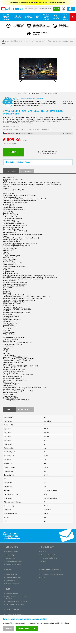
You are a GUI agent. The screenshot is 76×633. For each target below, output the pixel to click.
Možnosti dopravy (11, 555)
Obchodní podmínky (12, 551)
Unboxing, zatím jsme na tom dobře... (17, 601)
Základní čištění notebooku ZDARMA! (52, 574)
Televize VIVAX (14, 126)
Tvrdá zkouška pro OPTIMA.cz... (15, 604)
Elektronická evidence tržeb (14, 561)
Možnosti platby (10, 558)
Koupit (13, 152)
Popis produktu (24, 409)
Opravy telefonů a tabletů (13, 577)
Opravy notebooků (11, 574)
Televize (25, 41)
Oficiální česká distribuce (13, 564)
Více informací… (67, 133)
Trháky (43, 577)
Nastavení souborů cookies (49, 558)
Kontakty (43, 561)
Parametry (26, 171)
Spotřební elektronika (13, 41)
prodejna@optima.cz (16, 617)
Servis (9, 570)
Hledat (56, 9)
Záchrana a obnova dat (12, 583)
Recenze (43, 551)
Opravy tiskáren (10, 580)
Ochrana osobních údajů (48, 555)
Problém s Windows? (12, 593)
